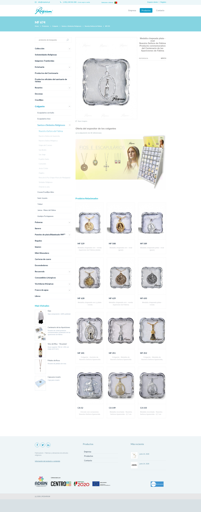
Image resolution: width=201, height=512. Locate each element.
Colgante (55, 26)
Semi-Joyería (42, 198)
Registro (163, 2)
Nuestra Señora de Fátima (93, 26)
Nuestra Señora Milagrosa (48, 141)
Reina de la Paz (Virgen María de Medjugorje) (54, 178)
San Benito (42, 150)
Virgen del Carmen (45, 145)
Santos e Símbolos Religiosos (71, 26)
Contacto (160, 10)
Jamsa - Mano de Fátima (46, 210)
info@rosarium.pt (42, 2)
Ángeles (41, 173)
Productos (146, 10)
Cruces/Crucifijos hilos (45, 192)
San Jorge (42, 154)
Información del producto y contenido (47, 461)
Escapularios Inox (44, 119)
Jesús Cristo (43, 168)
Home (37, 26)
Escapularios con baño (45, 113)
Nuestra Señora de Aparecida (49, 136)
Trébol (39, 204)
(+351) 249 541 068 (68, 2)
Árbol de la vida (44, 187)
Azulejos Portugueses (45, 216)
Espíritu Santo (44, 159)
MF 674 (107, 26)
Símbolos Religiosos (46, 182)
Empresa (132, 10)
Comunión (42, 164)
